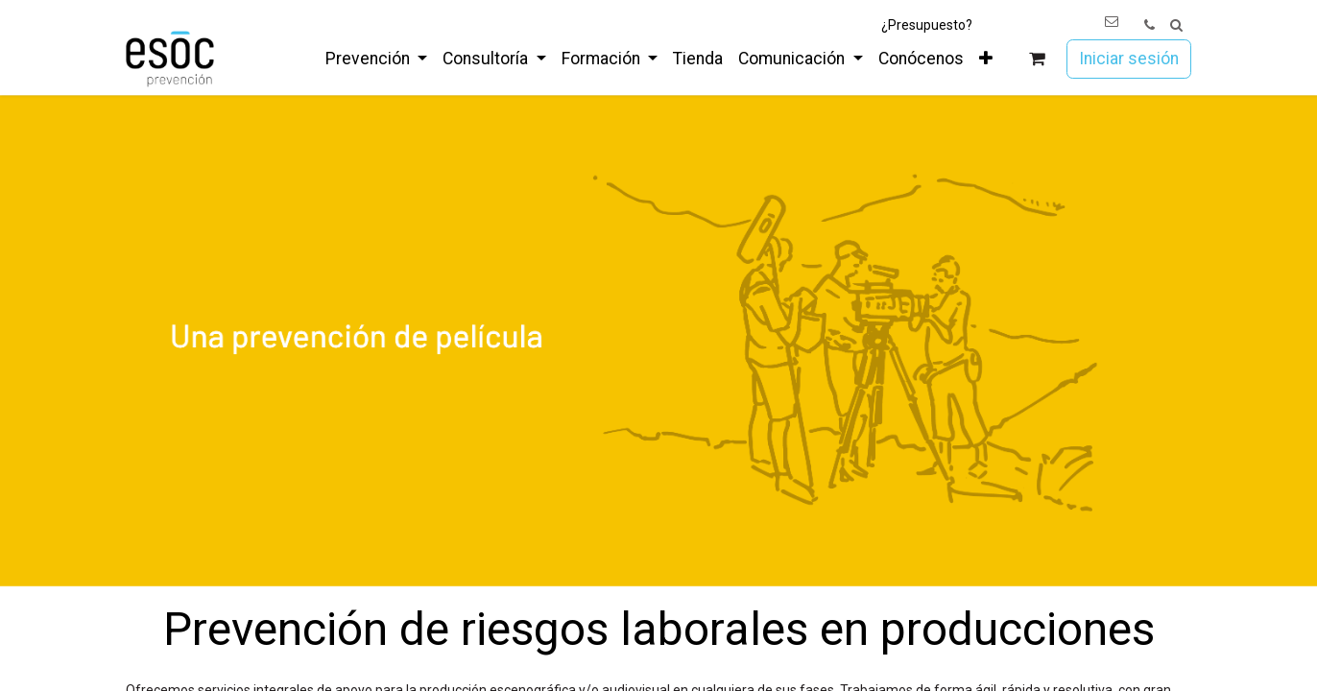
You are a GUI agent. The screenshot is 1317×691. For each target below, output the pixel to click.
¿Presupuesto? (926, 25)
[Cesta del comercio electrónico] (1037, 59)
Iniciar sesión (1129, 58)
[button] (1176, 25)
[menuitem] (376, 58)
